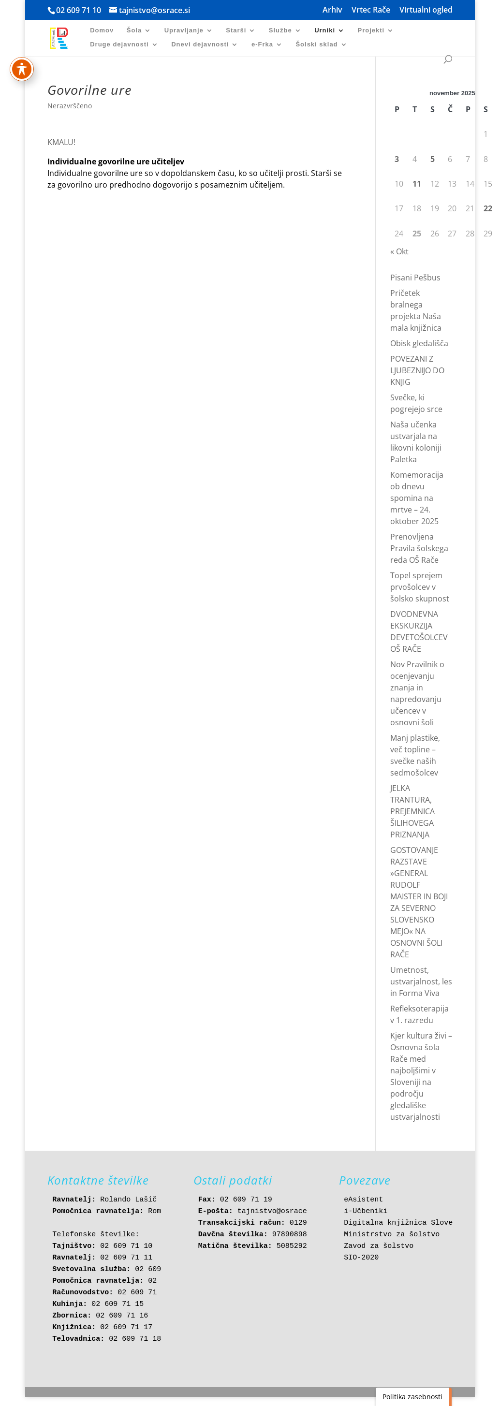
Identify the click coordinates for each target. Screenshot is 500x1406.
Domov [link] (102, 30)
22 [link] (488, 208)
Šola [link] (134, 30)
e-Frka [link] (262, 44)
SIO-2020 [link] (361, 1258)
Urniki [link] (324, 30)
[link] (64, 37)
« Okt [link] (399, 251)
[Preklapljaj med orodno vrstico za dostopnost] (21, 48)
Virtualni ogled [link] (426, 10)
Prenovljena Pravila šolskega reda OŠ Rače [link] (419, 548)
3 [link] (397, 159)
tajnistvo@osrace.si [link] (278, 1211)
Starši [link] (236, 30)
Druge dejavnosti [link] (119, 44)
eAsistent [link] (363, 1200)
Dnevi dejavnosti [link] (200, 44)
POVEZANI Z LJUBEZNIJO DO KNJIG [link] (417, 370)
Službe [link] (280, 30)
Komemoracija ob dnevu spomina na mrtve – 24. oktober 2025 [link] (416, 498)
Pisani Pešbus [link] (415, 277)
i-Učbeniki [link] (365, 1211)
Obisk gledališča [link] (419, 343)
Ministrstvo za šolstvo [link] (392, 1234)
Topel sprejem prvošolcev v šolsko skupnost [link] (419, 587)
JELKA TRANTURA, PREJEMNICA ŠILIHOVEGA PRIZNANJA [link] (412, 811)
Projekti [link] (370, 30)
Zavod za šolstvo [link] (378, 1246)
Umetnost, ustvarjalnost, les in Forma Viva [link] (421, 981)
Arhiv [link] (332, 10)
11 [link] (416, 183)
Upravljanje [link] (184, 30)
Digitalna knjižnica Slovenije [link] (407, 1223)
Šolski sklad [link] (316, 44)
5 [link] (432, 159)
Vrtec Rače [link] (371, 10)
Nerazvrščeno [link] (69, 105)
